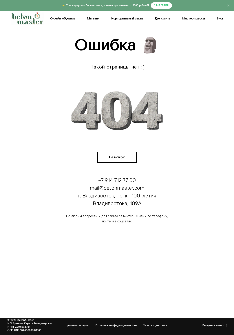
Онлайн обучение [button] (62, 18)
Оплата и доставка (155, 325)
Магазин (93, 18)
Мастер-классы (193, 18)
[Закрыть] (228, 5)
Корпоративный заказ (127, 18)
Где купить (162, 18)
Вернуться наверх (214, 325)
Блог (220, 18)
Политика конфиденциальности (116, 325)
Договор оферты (78, 325)
